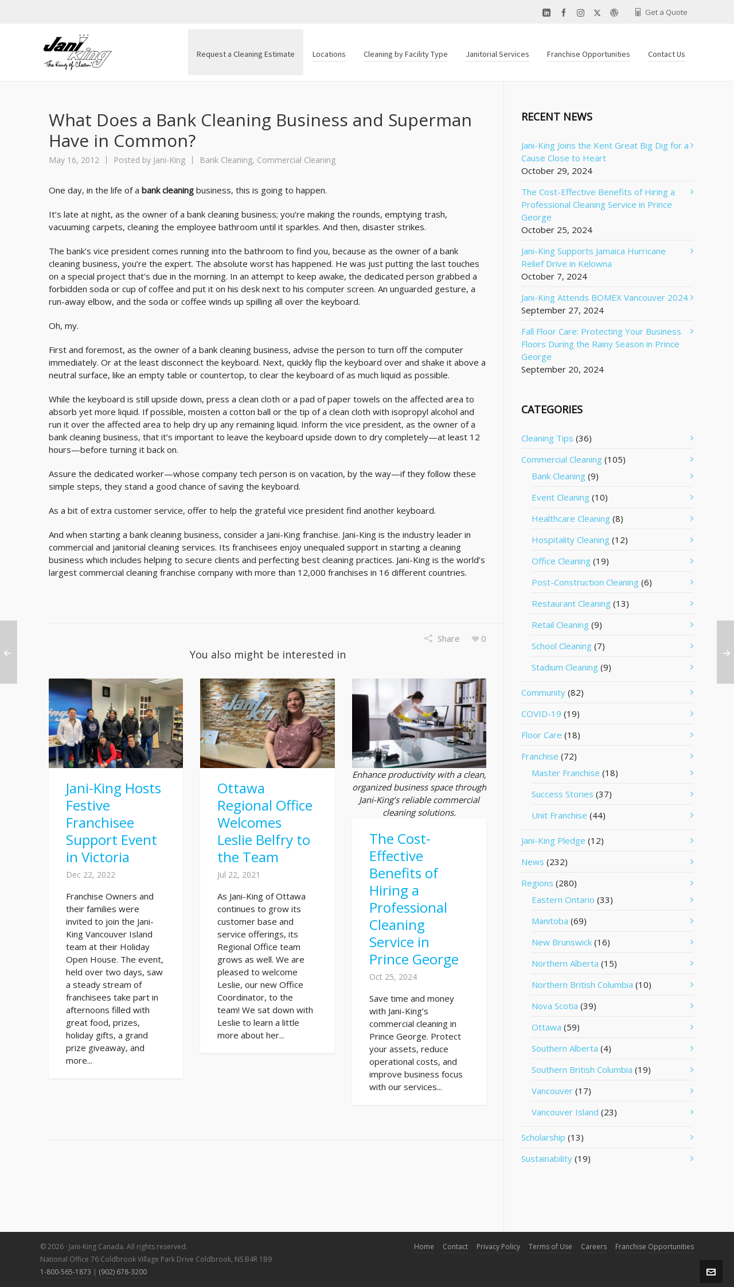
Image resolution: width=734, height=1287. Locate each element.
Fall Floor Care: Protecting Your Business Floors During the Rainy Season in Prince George (601, 343)
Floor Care (541, 735)
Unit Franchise (559, 815)
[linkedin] (548, 13)
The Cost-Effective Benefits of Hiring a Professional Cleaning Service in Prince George (414, 898)
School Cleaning (562, 646)
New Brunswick (562, 942)
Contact (455, 1246)
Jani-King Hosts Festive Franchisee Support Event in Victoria (113, 822)
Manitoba (550, 921)
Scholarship (543, 1137)
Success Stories (563, 794)
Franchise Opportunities (654, 1246)
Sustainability (546, 1158)
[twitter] (599, 13)
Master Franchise (566, 772)
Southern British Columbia (582, 1069)
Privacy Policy (498, 1246)
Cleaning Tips (547, 438)
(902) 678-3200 (123, 1272)
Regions (537, 883)
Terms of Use (550, 1246)
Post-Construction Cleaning (585, 582)
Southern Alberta (565, 1048)
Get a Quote (661, 12)
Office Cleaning (561, 561)
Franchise (540, 756)
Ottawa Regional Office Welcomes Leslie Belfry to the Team (265, 822)
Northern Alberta (565, 963)
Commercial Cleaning (296, 159)
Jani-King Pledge (553, 840)
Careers (594, 1246)
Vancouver (552, 1090)
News (532, 861)
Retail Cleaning (560, 624)
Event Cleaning (560, 497)
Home (424, 1246)
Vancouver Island (565, 1112)
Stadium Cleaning (565, 667)
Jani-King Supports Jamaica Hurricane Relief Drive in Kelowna (593, 257)
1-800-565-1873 (65, 1272)
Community (543, 692)
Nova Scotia (555, 1005)
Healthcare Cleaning (571, 518)
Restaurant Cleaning (571, 603)
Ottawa (546, 1027)
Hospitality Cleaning (571, 539)
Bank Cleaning (226, 159)
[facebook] (565, 13)
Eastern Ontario (563, 899)
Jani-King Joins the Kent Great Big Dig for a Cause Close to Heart (605, 151)
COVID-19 (541, 713)
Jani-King (169, 159)
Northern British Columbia (582, 984)
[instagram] (582, 13)
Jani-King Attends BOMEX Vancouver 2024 (604, 297)
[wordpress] (616, 13)
